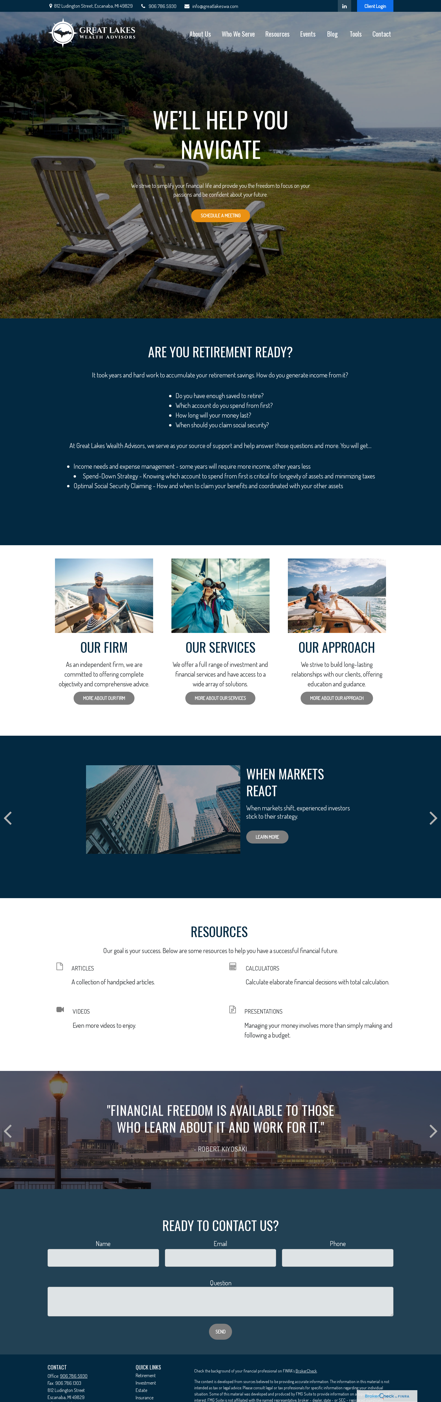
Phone (338, 1243)
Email (220, 1243)
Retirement (146, 1375)
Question (220, 1283)
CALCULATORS (262, 968)
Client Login (375, 6)
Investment (146, 1383)
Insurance (144, 1398)
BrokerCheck (306, 1370)
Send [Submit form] (220, 1332)
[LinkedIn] (344, 6)
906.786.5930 (158, 6)
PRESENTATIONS (263, 1011)
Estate (141, 1390)
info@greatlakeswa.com (211, 6)
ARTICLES (83, 968)
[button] (200, 33)
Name (103, 1243)
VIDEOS (81, 1011)
